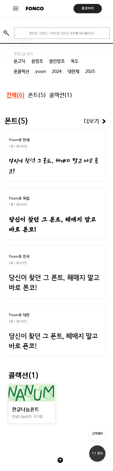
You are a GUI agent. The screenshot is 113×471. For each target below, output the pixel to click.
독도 (75, 61)
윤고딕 (19, 61)
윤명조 (37, 61)
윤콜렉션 (21, 71)
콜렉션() (60, 95)
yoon (40, 71)
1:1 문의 (97, 453)
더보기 (91, 121)
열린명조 (57, 61)
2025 (90, 71)
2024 (56, 71)
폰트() (37, 95)
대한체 (73, 71)
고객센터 (97, 433)
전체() (15, 95)
